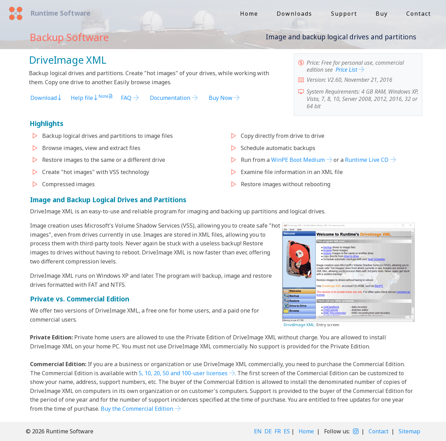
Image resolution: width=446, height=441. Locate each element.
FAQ (126, 98)
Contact (418, 13)
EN (258, 431)
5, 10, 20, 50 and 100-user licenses (183, 373)
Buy (382, 13)
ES (287, 431)
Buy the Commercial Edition (137, 408)
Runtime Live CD (367, 160)
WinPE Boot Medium (298, 160)
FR (278, 431)
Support (344, 13)
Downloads (294, 13)
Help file (85, 98)
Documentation (170, 98)
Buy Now (220, 98)
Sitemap (409, 431)
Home (249, 13)
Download (46, 98)
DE (268, 431)
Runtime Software (58, 13)
